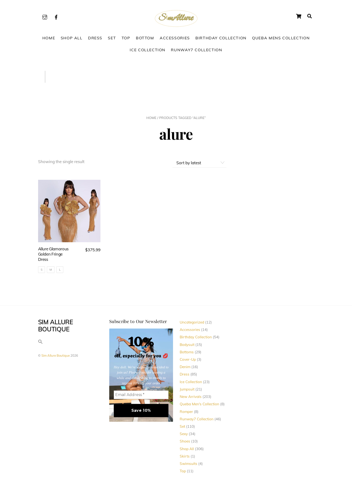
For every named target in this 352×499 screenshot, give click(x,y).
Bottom (145, 39)
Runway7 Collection (196, 51)
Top (126, 39)
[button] (40, 344)
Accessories (175, 39)
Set (112, 39)
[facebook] (56, 16)
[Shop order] (199, 164)
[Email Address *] (141, 396)
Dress (95, 39)
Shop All (72, 39)
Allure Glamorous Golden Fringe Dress (53, 255)
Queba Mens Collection (281, 39)
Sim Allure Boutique (55, 357)
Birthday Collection (221, 39)
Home (48, 39)
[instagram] (45, 16)
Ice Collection (147, 51)
